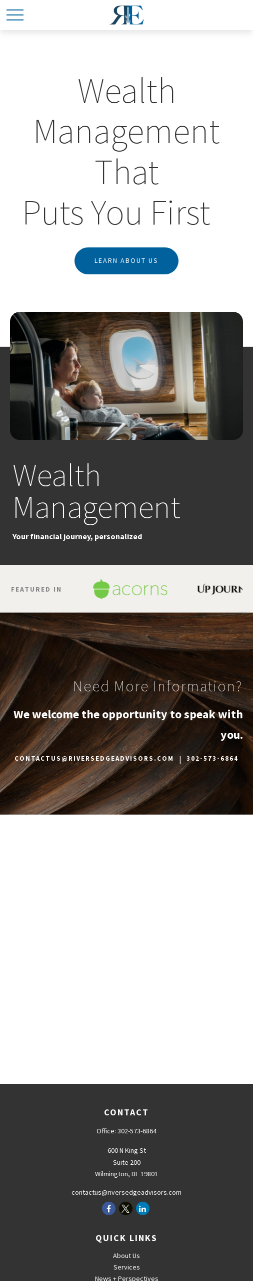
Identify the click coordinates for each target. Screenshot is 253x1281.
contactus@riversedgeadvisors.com (127, 1192)
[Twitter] (125, 1208)
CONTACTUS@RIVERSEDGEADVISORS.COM (94, 758)
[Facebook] (109, 1208)
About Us (126, 1255)
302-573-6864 (212, 758)
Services (127, 1267)
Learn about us (126, 260)
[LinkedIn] (143, 1208)
